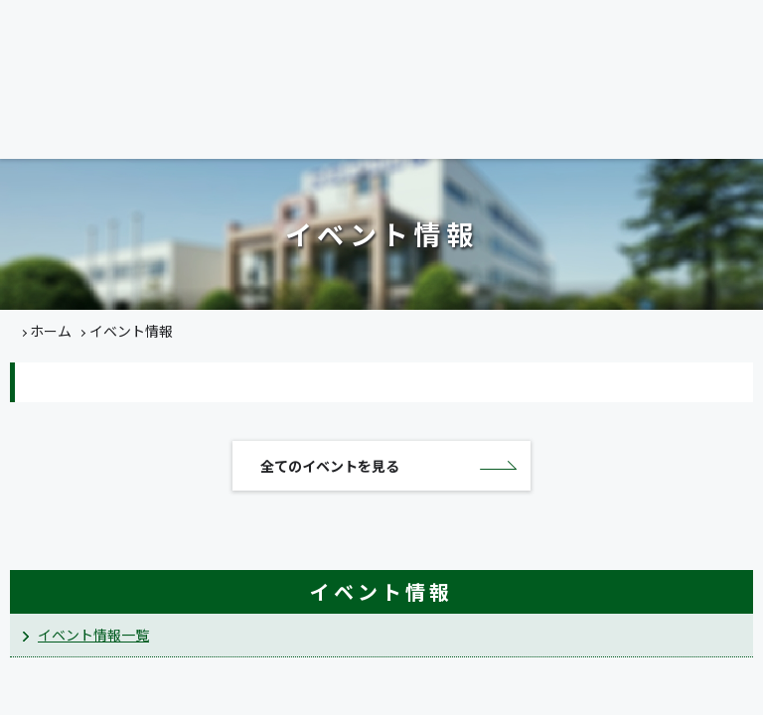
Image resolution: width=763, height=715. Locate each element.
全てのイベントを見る (329, 467)
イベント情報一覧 (93, 635)
